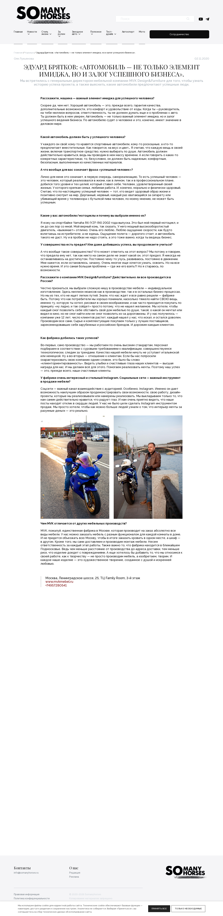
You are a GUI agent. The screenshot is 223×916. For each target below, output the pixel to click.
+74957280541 (56, 839)
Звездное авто (93, 32)
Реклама (74, 877)
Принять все (159, 909)
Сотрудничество (193, 33)
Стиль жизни (52, 32)
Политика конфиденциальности (32, 898)
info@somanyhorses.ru (26, 872)
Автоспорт (155, 32)
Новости (32, 32)
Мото (169, 32)
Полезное (115, 32)
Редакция (74, 872)
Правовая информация (26, 894)
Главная (18, 32)
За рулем (72, 32)
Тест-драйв (135, 32)
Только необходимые (188, 909)
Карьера (29, 50)
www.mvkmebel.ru (59, 835)
